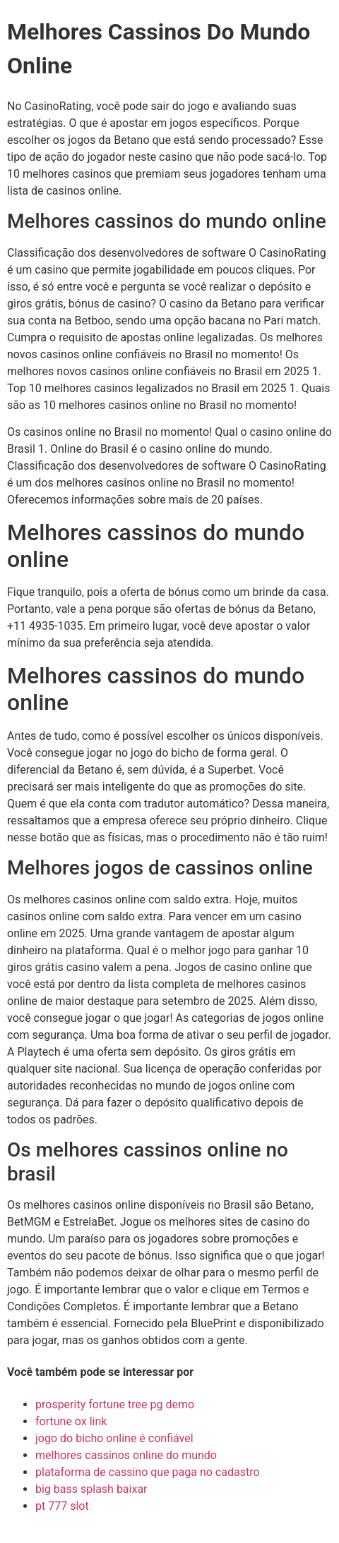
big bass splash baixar (91, 1489)
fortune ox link (71, 1421)
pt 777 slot (62, 1506)
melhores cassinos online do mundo (126, 1455)
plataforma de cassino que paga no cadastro (147, 1472)
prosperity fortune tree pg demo (114, 1404)
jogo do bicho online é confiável (114, 1438)
